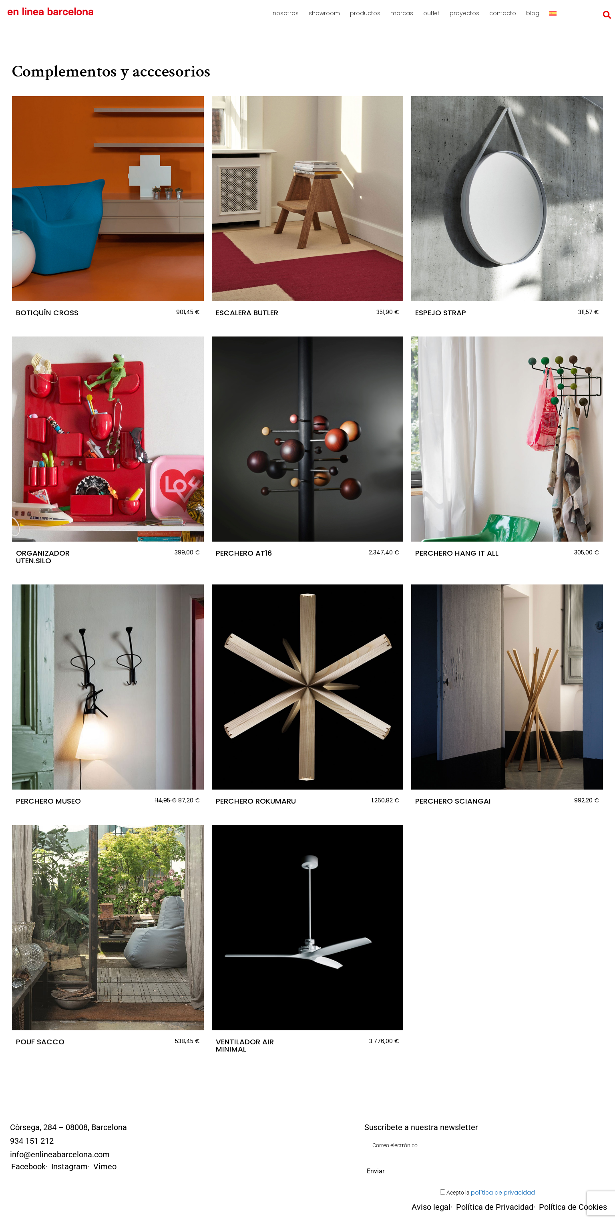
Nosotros (286, 13)
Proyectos (464, 13)
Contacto (502, 13)
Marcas (401, 13)
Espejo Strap (440, 313)
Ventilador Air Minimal (245, 1045)
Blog (532, 13)
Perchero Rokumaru (256, 801)
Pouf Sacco (40, 1042)
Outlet (431, 13)
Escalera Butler (247, 313)
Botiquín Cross (47, 313)
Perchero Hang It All (456, 553)
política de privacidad (503, 1193)
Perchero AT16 (244, 553)
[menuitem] (555, 13)
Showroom (324, 13)
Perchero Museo (48, 801)
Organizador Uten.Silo (43, 556)
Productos (365, 13)
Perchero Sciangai (453, 801)
